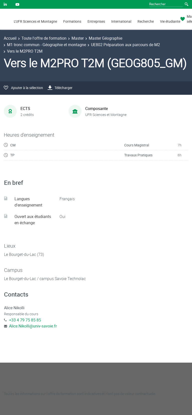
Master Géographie (105, 38)
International (121, 21)
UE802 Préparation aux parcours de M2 (125, 44)
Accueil (10, 38)
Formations (72, 21)
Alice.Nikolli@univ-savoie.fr (33, 326)
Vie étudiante (170, 21)
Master (78, 38)
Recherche (146, 21)
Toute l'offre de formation (44, 38)
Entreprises (96, 21)
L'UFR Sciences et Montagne (35, 21)
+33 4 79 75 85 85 (25, 320)
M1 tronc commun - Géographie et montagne (46, 44)
